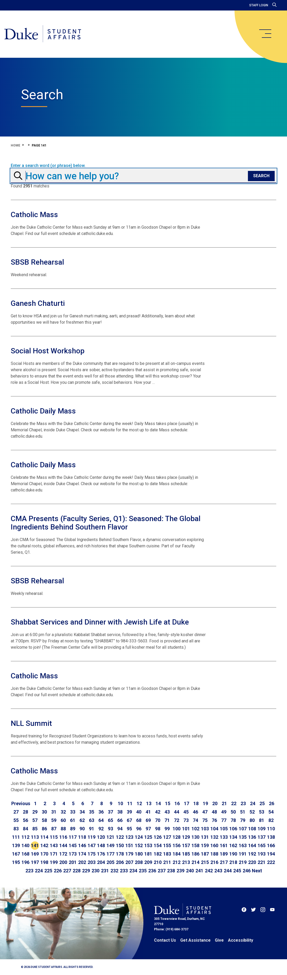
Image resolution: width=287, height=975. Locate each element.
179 (129, 854)
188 (214, 854)
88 (63, 828)
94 (120, 828)
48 (214, 812)
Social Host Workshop (47, 351)
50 (233, 812)
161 (224, 845)
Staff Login (258, 5)
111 (16, 837)
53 (261, 812)
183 (167, 854)
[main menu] (265, 33)
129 (186, 837)
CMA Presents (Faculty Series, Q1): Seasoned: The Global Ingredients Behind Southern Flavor (105, 522)
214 (195, 862)
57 (35, 820)
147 (91, 845)
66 (120, 820)
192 (252, 854)
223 (29, 870)
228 (77, 870)
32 (63, 812)
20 (214, 803)
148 (101, 845)
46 (195, 812)
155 (167, 845)
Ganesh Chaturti (38, 303)
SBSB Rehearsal (37, 262)
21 (224, 803)
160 (214, 845)
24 (252, 803)
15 (167, 803)
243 (218, 870)
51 (242, 812)
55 (16, 820)
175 (91, 854)
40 (138, 812)
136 (252, 837)
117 (73, 837)
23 (243, 803)
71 (167, 820)
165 (261, 845)
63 (91, 820)
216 (214, 862)
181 (148, 854)
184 (176, 854)
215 (205, 862)
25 (262, 803)
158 (195, 845)
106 (233, 828)
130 (195, 837)
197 (35, 862)
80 (252, 820)
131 (205, 837)
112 (25, 837)
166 (271, 845)
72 (176, 820)
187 (205, 854)
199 (54, 862)
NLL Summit (31, 723)
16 (177, 803)
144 (63, 845)
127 (167, 837)
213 (186, 862)
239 (180, 870)
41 (148, 812)
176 (101, 854)
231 (105, 870)
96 (138, 828)
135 (243, 837)
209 (148, 862)
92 (101, 828)
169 (35, 854)
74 (195, 820)
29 (35, 812)
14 (158, 803)
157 (186, 845)
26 (271, 803)
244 (228, 870)
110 (271, 828)
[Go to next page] (257, 871)
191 (243, 854)
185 (186, 854)
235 (143, 870)
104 (214, 828)
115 (54, 837)
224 (39, 870)
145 (73, 845)
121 (110, 837)
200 (63, 862)
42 (157, 812)
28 (25, 812)
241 (199, 870)
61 (72, 820)
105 (224, 828)
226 (58, 870)
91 (91, 828)
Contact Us (165, 940)
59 (53, 820)
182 (158, 854)
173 (73, 854)
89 (72, 828)
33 (72, 812)
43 (167, 812)
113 (35, 837)
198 (44, 862)
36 (101, 812)
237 (162, 870)
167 (16, 854)
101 (186, 828)
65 (110, 820)
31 (53, 812)
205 (110, 862)
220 (252, 862)
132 (214, 837)
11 (129, 803)
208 (139, 862)
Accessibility (240, 940)
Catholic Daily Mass (43, 411)
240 (190, 870)
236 (152, 870)
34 (82, 812)
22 (233, 803)
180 (139, 854)
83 (16, 828)
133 (224, 837)
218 (233, 862)
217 (224, 862)
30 (44, 812)
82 (271, 820)
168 (25, 854)
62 (82, 820)
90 (82, 828)
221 (261, 862)
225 (48, 870)
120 (101, 837)
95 (129, 828)
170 (44, 854)
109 (261, 828)
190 (233, 854)
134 (233, 837)
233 (124, 870)
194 (271, 854)
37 (110, 812)
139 (16, 845)
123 (129, 837)
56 (25, 820)
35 (91, 812)
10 (120, 803)
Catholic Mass (34, 214)
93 (110, 828)
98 (157, 828)
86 (44, 828)
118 (82, 837)
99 (167, 828)
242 (209, 870)
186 (195, 854)
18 (196, 803)
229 (86, 870)
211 (167, 862)
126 (158, 837)
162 (233, 845)
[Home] (42, 34)
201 (73, 862)
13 (148, 803)
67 (129, 820)
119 (91, 837)
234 (133, 870)
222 (271, 862)
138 (271, 837)
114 (44, 837)
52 (252, 812)
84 (25, 828)
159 (205, 845)
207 (129, 862)
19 (205, 803)
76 (214, 820)
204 (101, 862)
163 (243, 845)
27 (16, 812)
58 (44, 820)
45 (186, 812)
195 (16, 862)
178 (120, 854)
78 (233, 820)
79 (242, 820)
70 (157, 820)
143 (54, 845)
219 (243, 862)
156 (176, 845)
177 (110, 854)
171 (54, 854)
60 (63, 820)
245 (237, 870)
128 (176, 837)
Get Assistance (195, 940)
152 (139, 845)
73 (186, 820)
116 (63, 837)
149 (110, 845)
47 (205, 812)
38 (120, 812)
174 (82, 854)
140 (25, 845)
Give (219, 940)
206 (120, 862)
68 (138, 820)
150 (120, 845)
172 (63, 854)
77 (223, 820)
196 (25, 862)
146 (82, 845)
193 (261, 854)
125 (148, 837)
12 (139, 803)
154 (158, 845)
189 (224, 854)
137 (261, 837)
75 (205, 820)
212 (176, 862)
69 (148, 820)
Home (15, 145)
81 (261, 820)
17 (186, 803)
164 (252, 845)
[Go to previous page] (20, 803)
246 (247, 870)
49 (223, 812)
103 (205, 828)
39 (129, 812)
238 (171, 870)
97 (148, 828)
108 (252, 828)
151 (129, 845)
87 (53, 828)
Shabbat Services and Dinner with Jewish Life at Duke (100, 622)
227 (67, 870)
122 (120, 837)
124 (139, 837)
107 (243, 828)
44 (176, 812)
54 (271, 812)
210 (158, 862)
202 (82, 862)
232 (114, 870)
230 (95, 870)
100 (176, 828)
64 (101, 820)
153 (148, 845)
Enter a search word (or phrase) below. (48, 166)
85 (35, 828)
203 (91, 862)
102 (195, 828)
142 (44, 845)
